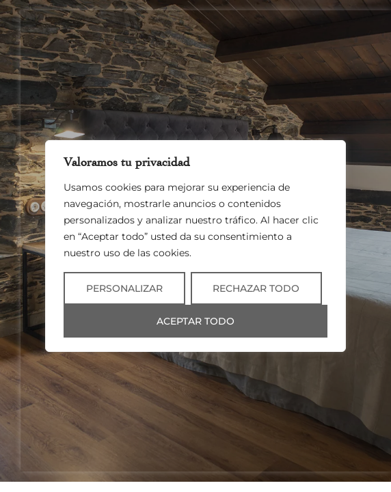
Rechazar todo (256, 288)
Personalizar (124, 288)
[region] (195, 246)
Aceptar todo (195, 321)
